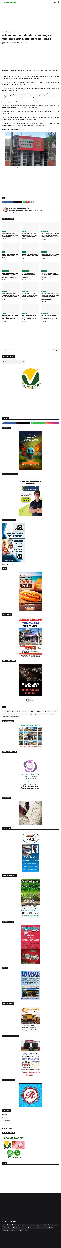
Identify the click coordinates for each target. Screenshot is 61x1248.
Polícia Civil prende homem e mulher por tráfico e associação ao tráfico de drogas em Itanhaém (50, 275)
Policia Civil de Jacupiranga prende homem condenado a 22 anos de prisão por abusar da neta (50, 318)
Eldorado (32, 711)
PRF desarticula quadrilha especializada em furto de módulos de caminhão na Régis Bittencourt (30, 275)
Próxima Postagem (54, 350)
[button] (2, 2)
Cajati (18, 711)
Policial (11, 32)
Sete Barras (6, 716)
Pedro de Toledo (43, 714)
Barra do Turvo (11, 711)
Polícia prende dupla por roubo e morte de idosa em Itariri (10, 254)
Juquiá (18, 714)
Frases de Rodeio (6, 1120)
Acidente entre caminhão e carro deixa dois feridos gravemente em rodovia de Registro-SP (30, 255)
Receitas (4, 1117)
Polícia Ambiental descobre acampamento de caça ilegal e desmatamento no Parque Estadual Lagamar (30, 318)
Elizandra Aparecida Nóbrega (19, 208)
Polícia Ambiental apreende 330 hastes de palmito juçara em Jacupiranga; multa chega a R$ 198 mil (50, 236)
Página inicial (5, 32)
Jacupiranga (10, 714)
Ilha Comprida (46, 711)
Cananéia (25, 711)
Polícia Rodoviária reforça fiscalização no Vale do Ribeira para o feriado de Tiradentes (10, 235)
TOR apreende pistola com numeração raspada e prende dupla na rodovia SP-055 (29, 235)
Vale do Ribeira (15, 716)
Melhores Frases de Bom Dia (9, 1123)
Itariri (4, 714)
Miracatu (24, 714)
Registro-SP (53, 714)
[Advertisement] (30, 18)
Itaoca (4, 1227)
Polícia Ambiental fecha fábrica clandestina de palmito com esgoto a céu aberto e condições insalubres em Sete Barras (10, 275)
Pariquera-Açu (32, 714)
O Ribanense (5, 1125)
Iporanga (54, 711)
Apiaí (4, 711)
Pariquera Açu (38, 1227)
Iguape (38, 711)
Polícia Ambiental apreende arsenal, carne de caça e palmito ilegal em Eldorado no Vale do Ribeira (10, 296)
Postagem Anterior (7, 350)
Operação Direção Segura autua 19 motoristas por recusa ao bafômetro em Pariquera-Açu (50, 255)
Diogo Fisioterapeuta (7, 1128)
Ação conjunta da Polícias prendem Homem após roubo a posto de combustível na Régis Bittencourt (30, 296)
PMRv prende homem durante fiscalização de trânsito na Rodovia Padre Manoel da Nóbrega (10, 318)
